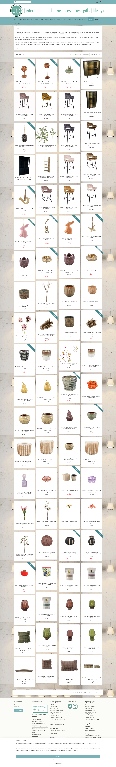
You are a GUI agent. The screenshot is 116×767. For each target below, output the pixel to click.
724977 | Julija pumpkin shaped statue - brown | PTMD (69, 427)
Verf (15, 23)
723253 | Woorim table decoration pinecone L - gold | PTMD (47, 335)
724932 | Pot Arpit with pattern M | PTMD (24, 367)
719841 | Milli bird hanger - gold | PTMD (24, 209)
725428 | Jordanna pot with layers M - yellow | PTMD (46, 429)
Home (15, 19)
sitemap (62, 764)
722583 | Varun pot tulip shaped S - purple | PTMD (24, 274)
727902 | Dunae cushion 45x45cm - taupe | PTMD (46, 677)
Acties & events (27, 19)
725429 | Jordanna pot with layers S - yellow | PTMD (24, 431)
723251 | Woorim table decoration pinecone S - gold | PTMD (92, 333)
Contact (34, 716)
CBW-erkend (35, 743)
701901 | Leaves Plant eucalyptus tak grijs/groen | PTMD (46, 146)
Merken (91, 19)
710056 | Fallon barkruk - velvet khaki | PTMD (92, 206)
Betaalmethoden (36, 719)
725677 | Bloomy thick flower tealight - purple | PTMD (92, 491)
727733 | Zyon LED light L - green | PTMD (47, 646)
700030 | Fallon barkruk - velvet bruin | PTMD (24, 115)
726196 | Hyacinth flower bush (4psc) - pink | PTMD (24, 524)
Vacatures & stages (37, 718)
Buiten (86, 19)
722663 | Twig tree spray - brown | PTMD (47, 304)
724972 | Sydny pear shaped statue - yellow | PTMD (46, 398)
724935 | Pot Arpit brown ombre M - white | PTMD (46, 367)
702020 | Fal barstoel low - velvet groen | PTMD (92, 175)
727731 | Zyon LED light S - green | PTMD (92, 616)
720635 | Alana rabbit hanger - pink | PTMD (24, 242)
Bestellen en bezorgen (38, 721)
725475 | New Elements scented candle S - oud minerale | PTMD (69, 489)
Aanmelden (19, 710)
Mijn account (93, 2)
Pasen (19, 23)
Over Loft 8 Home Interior (39, 714)
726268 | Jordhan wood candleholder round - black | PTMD (91, 553)
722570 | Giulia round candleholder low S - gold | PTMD (46, 271)
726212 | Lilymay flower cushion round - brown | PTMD (46, 553)
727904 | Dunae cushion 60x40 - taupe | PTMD (69, 678)
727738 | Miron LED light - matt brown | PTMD (69, 647)
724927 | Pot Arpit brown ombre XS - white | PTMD (91, 366)
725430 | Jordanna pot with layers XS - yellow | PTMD (69, 458)
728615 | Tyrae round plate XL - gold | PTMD (24, 680)
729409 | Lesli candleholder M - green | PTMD (69, 82)
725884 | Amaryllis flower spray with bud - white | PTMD (46, 522)
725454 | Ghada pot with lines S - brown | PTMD (24, 462)
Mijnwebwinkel (84, 764)
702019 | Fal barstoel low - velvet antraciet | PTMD (69, 146)
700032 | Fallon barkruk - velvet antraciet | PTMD (69, 115)
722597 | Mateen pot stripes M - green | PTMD (69, 302)
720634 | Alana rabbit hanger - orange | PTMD (69, 238)
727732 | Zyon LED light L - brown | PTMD (24, 618)
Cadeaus (96, 19)
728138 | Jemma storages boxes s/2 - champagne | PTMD (91, 678)
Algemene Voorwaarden (38, 728)
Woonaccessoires (68, 19)
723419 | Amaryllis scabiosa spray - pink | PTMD (24, 336)
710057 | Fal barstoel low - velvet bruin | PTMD (46, 208)
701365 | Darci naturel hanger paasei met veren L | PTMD (24, 146)
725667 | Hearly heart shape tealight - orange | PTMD (46, 491)
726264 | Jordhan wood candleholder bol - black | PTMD (69, 553)
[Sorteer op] (95, 54)
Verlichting (59, 19)
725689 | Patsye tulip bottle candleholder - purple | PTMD (24, 493)
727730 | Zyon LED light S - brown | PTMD (69, 616)
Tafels (42, 19)
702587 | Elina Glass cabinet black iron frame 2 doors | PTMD (24, 178)
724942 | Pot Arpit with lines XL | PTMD (69, 395)
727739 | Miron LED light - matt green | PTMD (92, 647)
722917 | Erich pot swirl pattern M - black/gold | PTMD (69, 333)
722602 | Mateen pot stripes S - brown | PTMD (91, 302)
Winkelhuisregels (36, 737)
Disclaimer (35, 736)
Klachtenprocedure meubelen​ (40, 727)
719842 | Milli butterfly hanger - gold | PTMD (91, 237)
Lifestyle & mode (78, 19)
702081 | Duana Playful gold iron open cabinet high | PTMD (46, 177)
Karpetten (52, 19)
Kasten (47, 19)
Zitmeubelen (36, 19)
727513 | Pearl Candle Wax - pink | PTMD (92, 586)
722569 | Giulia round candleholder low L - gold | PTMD (91, 269)
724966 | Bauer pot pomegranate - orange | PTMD (91, 397)
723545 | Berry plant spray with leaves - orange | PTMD (69, 364)
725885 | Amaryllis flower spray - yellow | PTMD (69, 522)
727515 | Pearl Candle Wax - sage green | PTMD (46, 615)
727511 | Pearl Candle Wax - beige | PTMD (69, 586)
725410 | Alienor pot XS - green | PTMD (91, 427)
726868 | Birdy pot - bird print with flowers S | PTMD (46, 584)
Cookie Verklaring (36, 734)
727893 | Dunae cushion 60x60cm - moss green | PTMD (24, 649)
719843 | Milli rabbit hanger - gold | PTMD (47, 238)
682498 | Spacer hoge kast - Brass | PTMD (91, 113)
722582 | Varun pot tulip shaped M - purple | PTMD (69, 271)
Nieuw (20, 19)
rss (65, 764)
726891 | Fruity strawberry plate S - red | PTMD (24, 586)
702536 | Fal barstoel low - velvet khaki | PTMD (69, 177)
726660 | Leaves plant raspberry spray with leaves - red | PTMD (24, 555)
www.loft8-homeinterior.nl (58, 719)
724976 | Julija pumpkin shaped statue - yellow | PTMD (24, 400)
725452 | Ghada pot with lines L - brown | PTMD (47, 460)
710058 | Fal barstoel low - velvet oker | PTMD (69, 208)
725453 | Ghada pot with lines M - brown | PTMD (92, 460)
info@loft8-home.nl (56, 717)
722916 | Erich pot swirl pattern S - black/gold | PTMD (24, 305)
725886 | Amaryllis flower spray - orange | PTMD (92, 522)
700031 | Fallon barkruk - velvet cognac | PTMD (46, 115)
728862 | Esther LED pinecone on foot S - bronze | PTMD (24, 82)
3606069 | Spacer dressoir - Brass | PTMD (91, 82)
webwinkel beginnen (71, 764)
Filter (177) (20, 54)
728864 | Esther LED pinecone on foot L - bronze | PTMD (47, 82)
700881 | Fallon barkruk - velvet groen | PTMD (91, 144)
